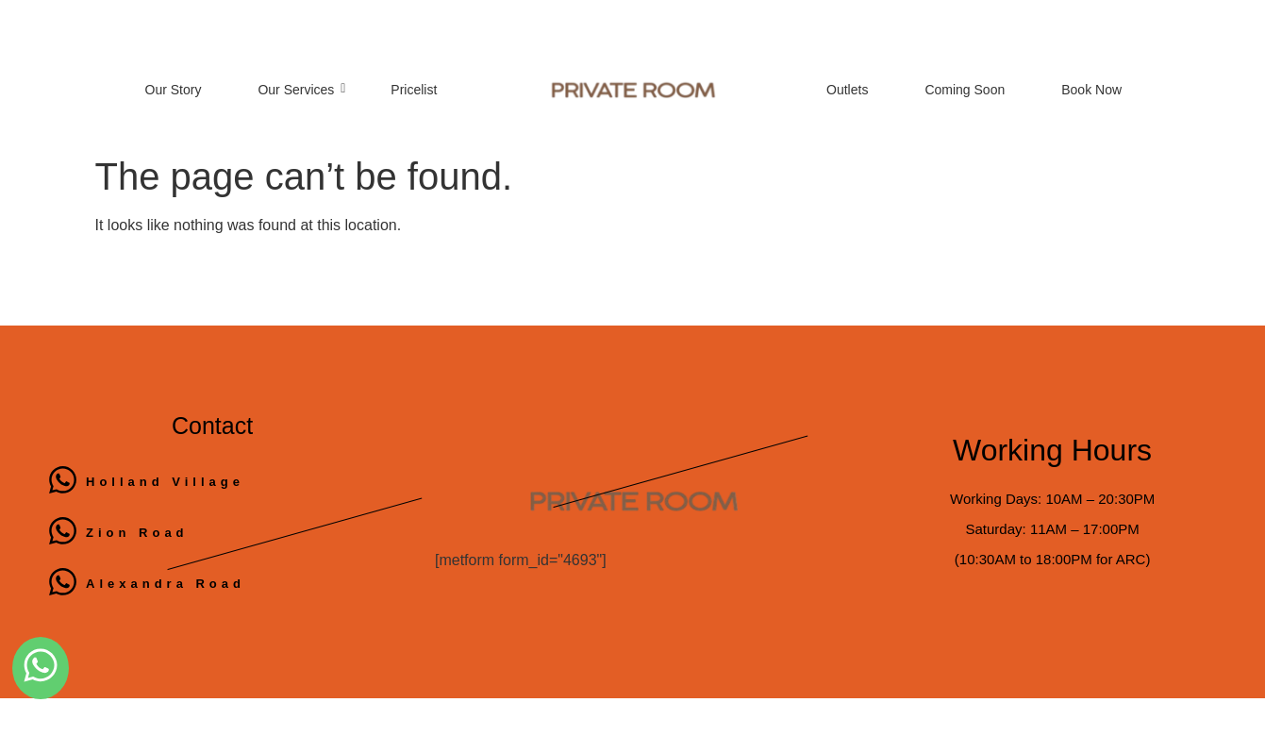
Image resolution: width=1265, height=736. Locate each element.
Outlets (847, 89)
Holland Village (165, 482)
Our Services (301, 89)
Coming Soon (964, 89)
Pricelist (414, 89)
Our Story (173, 89)
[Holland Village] (62, 482)
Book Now (1091, 89)
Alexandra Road (165, 584)
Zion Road (137, 533)
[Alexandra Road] (62, 584)
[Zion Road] (62, 533)
